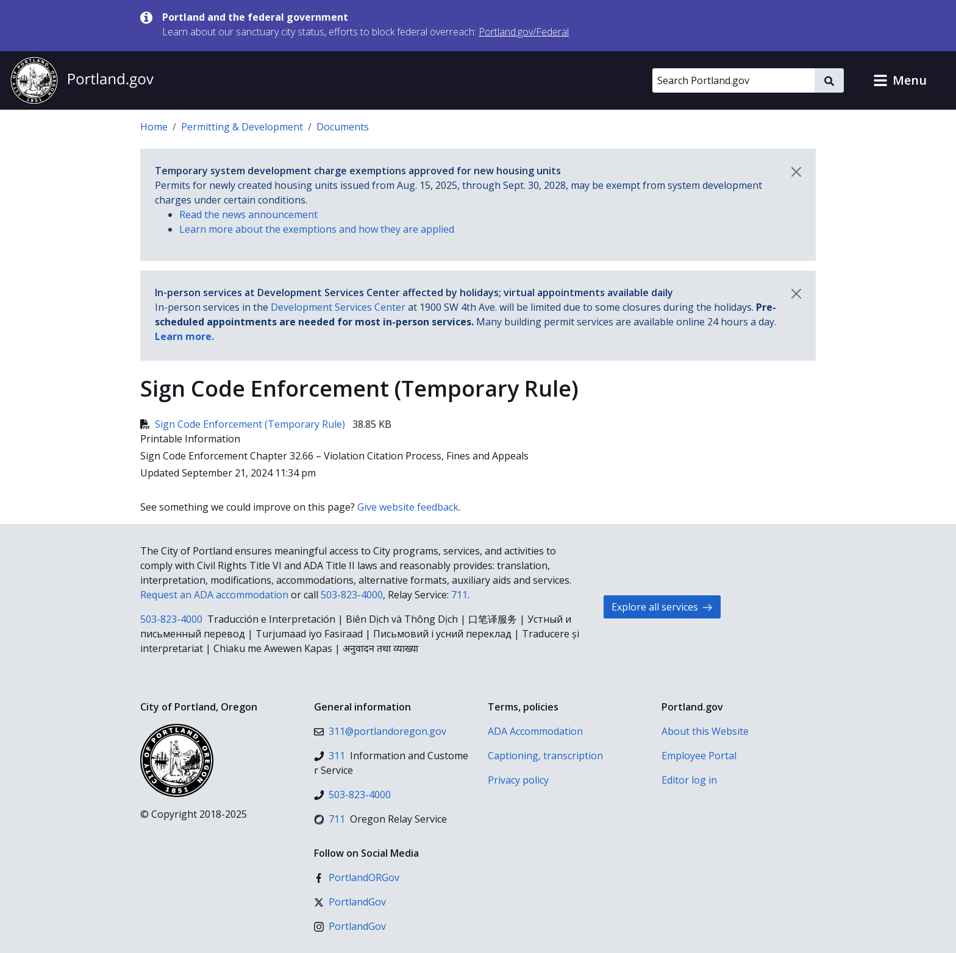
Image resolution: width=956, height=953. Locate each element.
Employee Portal (699, 755)
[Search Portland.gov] (733, 80)
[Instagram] (350, 926)
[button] (900, 80)
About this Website (705, 731)
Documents (342, 126)
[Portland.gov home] (82, 80)
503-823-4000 (352, 594)
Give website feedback (407, 507)
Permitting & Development (242, 126)
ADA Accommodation (535, 731)
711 (459, 594)
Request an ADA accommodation (214, 594)
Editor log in (689, 780)
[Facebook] (356, 877)
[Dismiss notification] (796, 172)
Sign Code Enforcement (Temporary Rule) (244, 424)
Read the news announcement (248, 214)
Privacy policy (518, 780)
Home (154, 126)
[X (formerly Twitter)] (350, 902)
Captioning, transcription (545, 755)
